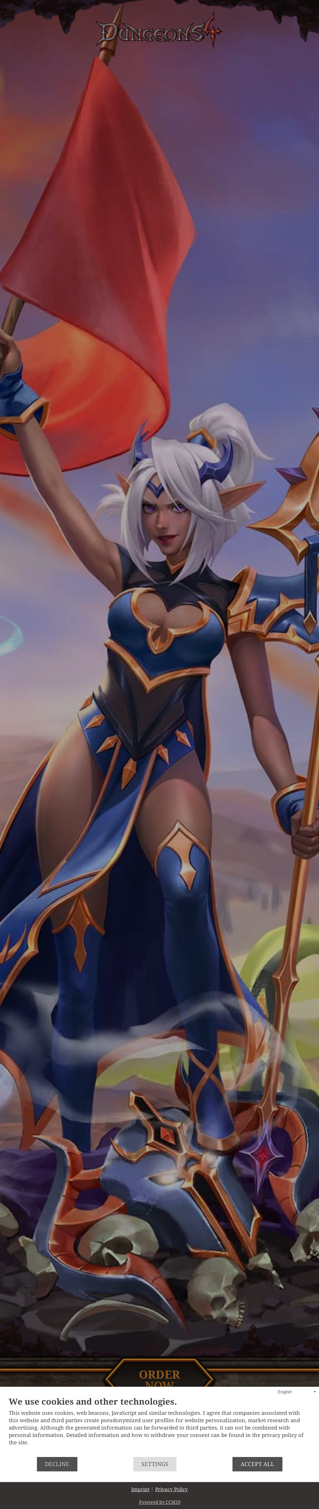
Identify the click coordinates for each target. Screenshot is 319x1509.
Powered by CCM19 (159, 1502)
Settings (154, 1464)
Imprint (140, 1489)
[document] (159, 1427)
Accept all (257, 1464)
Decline (57, 1464)
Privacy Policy (171, 1489)
